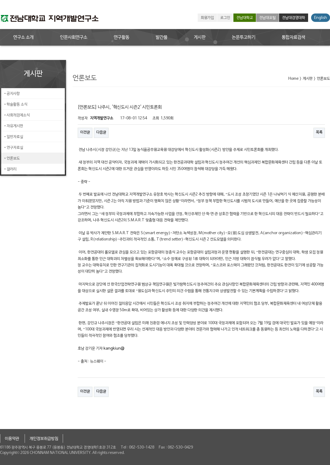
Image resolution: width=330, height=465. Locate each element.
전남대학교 (244, 18)
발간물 (161, 37)
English (320, 18)
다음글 (101, 132)
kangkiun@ (114, 349)
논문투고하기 (243, 37)
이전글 (85, 132)
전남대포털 (267, 18)
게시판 (200, 37)
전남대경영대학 (293, 18)
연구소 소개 (23, 37)
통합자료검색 (293, 37)
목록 (319, 132)
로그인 (225, 18)
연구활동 (121, 37)
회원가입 (207, 18)
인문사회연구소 (73, 37)
